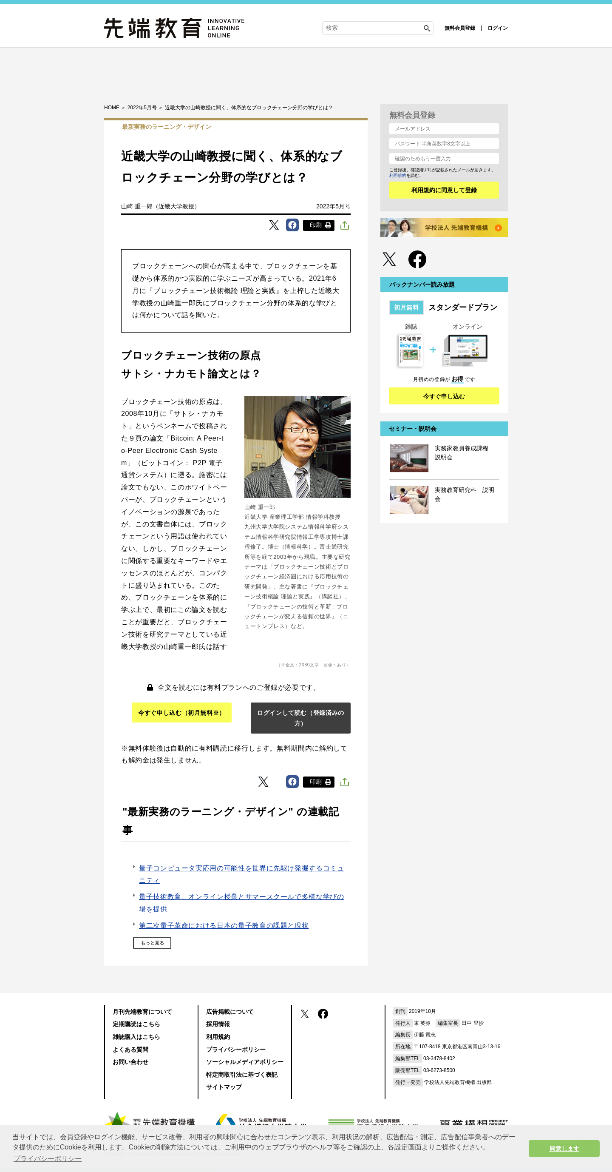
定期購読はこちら (136, 1024)
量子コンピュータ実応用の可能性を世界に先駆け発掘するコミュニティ (241, 874)
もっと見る (152, 942)
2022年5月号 (333, 206)
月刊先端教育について (142, 1012)
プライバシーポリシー (236, 1050)
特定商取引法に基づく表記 (242, 1075)
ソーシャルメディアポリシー (244, 1062)
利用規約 (397, 175)
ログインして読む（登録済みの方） (300, 718)
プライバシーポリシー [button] (48, 1158)
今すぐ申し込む (444, 396)
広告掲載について (230, 1012)
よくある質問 (130, 1050)
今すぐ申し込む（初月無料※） (181, 712)
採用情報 (218, 1024)
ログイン (497, 28)
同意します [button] (564, 1148)
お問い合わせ (130, 1062)
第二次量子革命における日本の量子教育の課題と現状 (224, 925)
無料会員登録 (460, 28)
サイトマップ (224, 1087)
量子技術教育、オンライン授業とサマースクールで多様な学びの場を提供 (241, 903)
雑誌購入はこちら (136, 1037)
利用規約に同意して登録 (444, 190)
